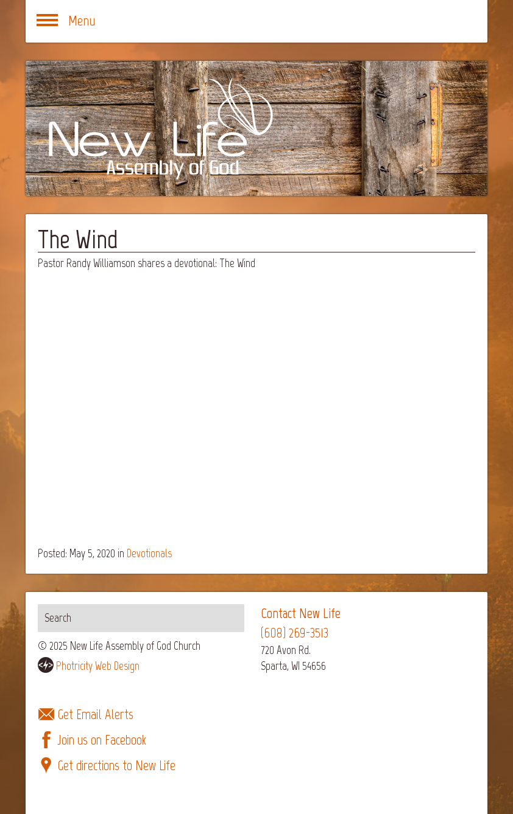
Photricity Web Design (98, 666)
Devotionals (149, 553)
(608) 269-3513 (294, 633)
